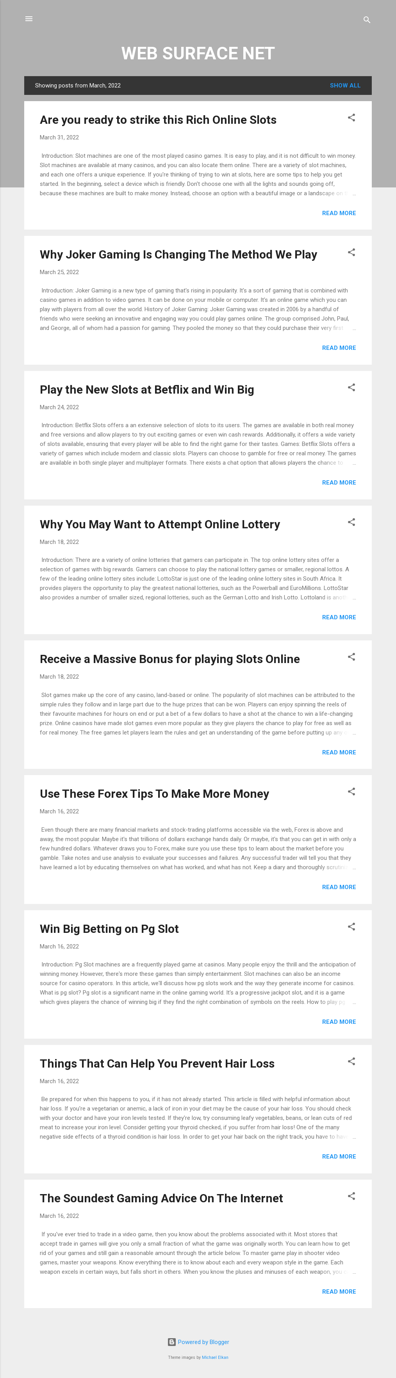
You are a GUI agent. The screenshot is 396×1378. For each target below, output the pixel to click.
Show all (345, 85)
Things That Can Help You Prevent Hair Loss (157, 1063)
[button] (351, 119)
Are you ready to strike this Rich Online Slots (158, 120)
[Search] (367, 21)
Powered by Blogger (198, 1342)
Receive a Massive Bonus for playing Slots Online (170, 659)
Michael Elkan (215, 1357)
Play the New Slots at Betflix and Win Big (147, 389)
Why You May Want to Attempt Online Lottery (160, 524)
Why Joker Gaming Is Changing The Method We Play (178, 254)
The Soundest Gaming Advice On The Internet (161, 1198)
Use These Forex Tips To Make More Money (154, 793)
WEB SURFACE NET (198, 53)
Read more (339, 213)
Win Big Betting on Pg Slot (109, 929)
